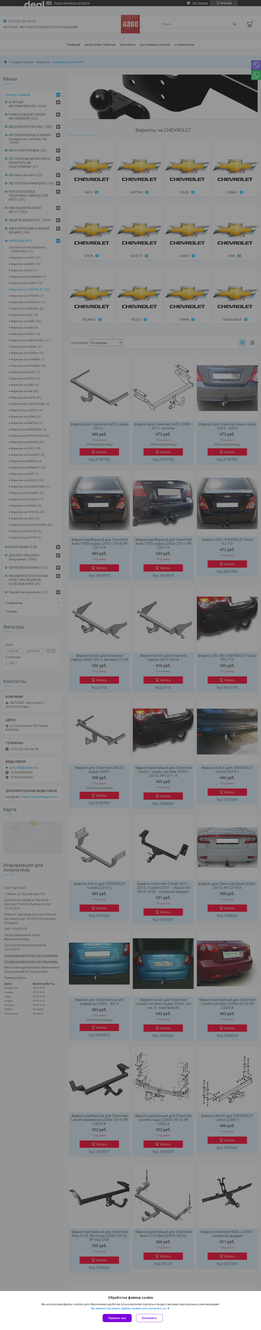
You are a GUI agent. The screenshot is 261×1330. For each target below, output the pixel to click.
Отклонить (149, 1318)
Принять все (117, 1318)
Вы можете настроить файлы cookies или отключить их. (129, 1308)
